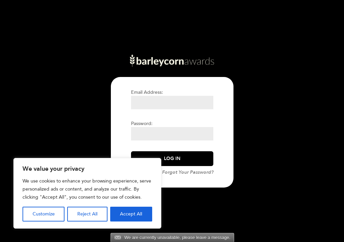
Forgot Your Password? (187, 172)
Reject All (87, 214)
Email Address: (147, 92)
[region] (87, 193)
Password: (142, 123)
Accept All (131, 214)
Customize (44, 214)
